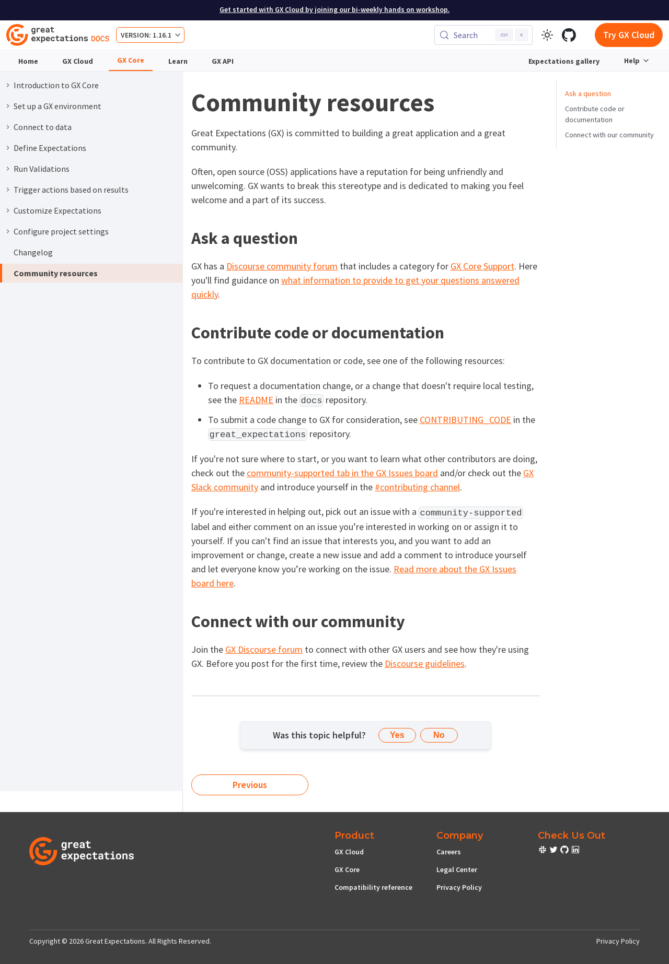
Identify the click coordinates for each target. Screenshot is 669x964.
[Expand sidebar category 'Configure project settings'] (8, 231)
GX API (223, 61)
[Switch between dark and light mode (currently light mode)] (547, 35)
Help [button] (632, 60)
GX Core (130, 60)
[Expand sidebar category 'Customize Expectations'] (8, 210)
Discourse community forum (282, 266)
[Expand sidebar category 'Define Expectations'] (8, 147)
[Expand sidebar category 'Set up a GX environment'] (8, 106)
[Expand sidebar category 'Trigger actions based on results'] (8, 189)
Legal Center (456, 869)
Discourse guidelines (425, 663)
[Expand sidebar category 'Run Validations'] (8, 168)
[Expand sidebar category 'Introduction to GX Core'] (8, 85)
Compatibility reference (373, 887)
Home (28, 61)
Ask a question (588, 93)
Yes (397, 735)
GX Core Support (482, 266)
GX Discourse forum (264, 649)
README (256, 400)
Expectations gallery (563, 61)
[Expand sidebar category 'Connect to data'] (8, 126)
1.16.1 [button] (162, 35)
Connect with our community (609, 134)
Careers (448, 851)
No (438, 735)
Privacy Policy (459, 887)
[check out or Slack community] (543, 851)
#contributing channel (417, 487)
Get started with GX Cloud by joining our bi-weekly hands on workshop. (334, 9)
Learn (178, 61)
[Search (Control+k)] (483, 35)
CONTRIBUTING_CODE (465, 420)
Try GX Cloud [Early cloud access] (628, 35)
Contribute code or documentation (595, 114)
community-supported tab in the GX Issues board (342, 473)
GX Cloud (77, 61)
